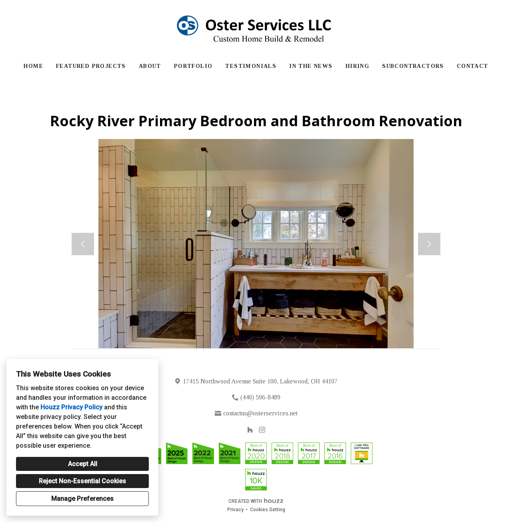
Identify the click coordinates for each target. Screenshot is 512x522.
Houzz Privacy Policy (71, 407)
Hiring (357, 66)
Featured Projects (91, 66)
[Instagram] (262, 430)
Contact (472, 66)
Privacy (235, 509)
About (150, 66)
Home (33, 66)
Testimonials (250, 66)
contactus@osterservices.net (260, 413)
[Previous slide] (83, 244)
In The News (310, 66)
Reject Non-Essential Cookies (82, 481)
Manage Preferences (82, 498)
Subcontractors (413, 66)
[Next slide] (429, 244)
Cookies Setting (267, 509)
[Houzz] (250, 430)
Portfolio (193, 66)
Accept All (82, 464)
